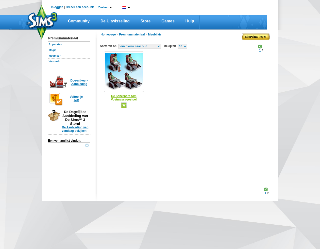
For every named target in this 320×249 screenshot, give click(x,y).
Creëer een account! (80, 7)
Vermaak (54, 61)
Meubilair (55, 55)
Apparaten (55, 44)
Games (167, 21)
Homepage (108, 34)
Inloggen (57, 7)
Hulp (189, 21)
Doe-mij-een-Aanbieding (79, 82)
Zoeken (103, 7)
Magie (52, 50)
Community (79, 21)
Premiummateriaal (132, 34)
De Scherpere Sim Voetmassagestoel (124, 97)
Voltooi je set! (76, 98)
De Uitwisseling (115, 21)
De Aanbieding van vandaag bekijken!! (75, 129)
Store (145, 21)
